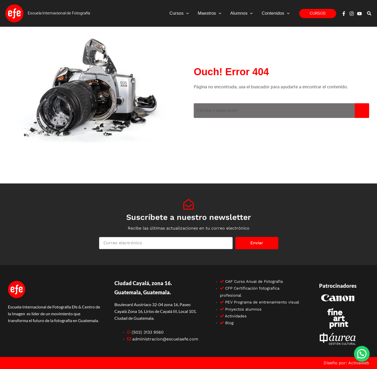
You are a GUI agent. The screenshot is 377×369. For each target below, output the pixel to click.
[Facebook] (343, 13)
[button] (186, 13)
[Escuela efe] (14, 13)
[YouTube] (359, 13)
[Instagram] (351, 13)
